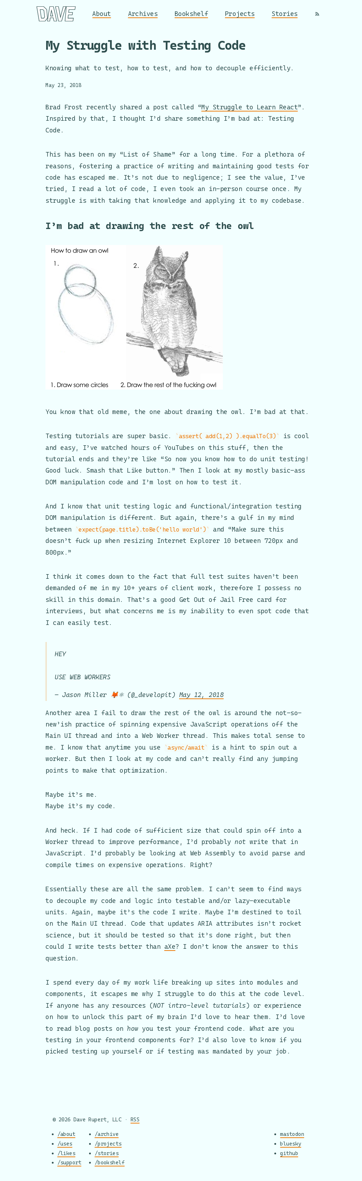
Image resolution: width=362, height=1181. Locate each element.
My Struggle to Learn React (249, 107)
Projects (240, 13)
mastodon (292, 1134)
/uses (64, 1144)
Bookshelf (191, 13)
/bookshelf (110, 1162)
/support (69, 1162)
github (289, 1153)
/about (66, 1134)
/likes (66, 1153)
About (101, 13)
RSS (135, 1119)
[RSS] (317, 14)
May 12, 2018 (201, 694)
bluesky (290, 1144)
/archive (107, 1134)
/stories (107, 1153)
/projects (108, 1144)
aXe (169, 946)
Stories (284, 13)
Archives (143, 13)
